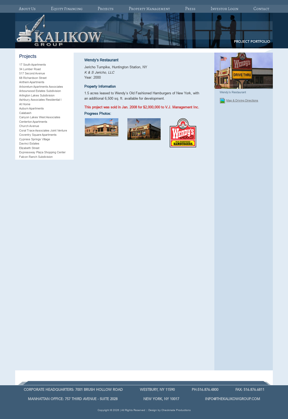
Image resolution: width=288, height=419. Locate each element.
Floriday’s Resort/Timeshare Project (42, 174)
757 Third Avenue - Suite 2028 (73, 399)
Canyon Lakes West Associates (39, 117)
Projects (106, 9)
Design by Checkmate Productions (169, 410)
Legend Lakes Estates (33, 205)
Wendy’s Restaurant (32, 350)
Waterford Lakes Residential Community (37, 343)
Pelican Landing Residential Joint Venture (40, 268)
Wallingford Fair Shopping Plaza (39, 319)
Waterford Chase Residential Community (37, 325)
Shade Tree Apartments (34, 284)
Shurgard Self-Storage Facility (38, 292)
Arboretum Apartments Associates (41, 86)
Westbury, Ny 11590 (157, 390)
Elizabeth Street (29, 148)
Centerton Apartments (33, 122)
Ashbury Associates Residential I (40, 99)
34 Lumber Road (30, 69)
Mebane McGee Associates (37, 236)
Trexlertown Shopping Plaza (37, 310)
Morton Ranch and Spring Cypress (41, 244)
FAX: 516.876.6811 (249, 390)
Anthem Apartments (31, 82)
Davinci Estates (29, 143)
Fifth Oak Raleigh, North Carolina (40, 170)
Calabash (25, 113)
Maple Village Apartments (35, 227)
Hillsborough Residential (34, 192)
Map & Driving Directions (239, 100)
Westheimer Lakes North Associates (42, 358)
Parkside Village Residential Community (37, 260)
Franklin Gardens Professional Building (44, 183)
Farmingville (27, 161)
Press (190, 9)
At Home (24, 104)
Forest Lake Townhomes (35, 178)
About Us (27, 9)
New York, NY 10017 (161, 399)
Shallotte (24, 288)
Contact (261, 9)
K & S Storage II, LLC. (33, 200)
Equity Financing (66, 9)
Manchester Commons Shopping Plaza (44, 222)
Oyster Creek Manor (32, 253)
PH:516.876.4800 (205, 390)
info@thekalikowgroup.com (232, 399)
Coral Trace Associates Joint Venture (43, 130)
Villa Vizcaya (27, 314)
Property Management (149, 9)
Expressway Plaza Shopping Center (42, 152)
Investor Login (224, 9)
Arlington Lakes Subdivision (37, 95)
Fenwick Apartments (32, 165)
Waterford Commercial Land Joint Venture (40, 334)
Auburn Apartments (31, 108)
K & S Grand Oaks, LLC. (35, 196)
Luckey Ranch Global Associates (40, 213)
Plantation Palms (29, 275)
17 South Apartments (32, 64)
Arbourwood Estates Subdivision (40, 91)
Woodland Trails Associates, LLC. (40, 363)
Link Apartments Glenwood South (40, 209)
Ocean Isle (26, 249)
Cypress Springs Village (34, 139)
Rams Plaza (27, 279)
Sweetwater (26, 306)
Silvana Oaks (27, 297)
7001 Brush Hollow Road (73, 390)
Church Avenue (29, 126)
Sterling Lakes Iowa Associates (39, 301)
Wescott (24, 354)
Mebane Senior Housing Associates (42, 240)
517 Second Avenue (32, 73)
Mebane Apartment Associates (38, 231)
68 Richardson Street (33, 78)
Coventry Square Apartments (38, 135)
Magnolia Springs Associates (37, 218)
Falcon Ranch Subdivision (36, 157)
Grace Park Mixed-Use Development (43, 187)
